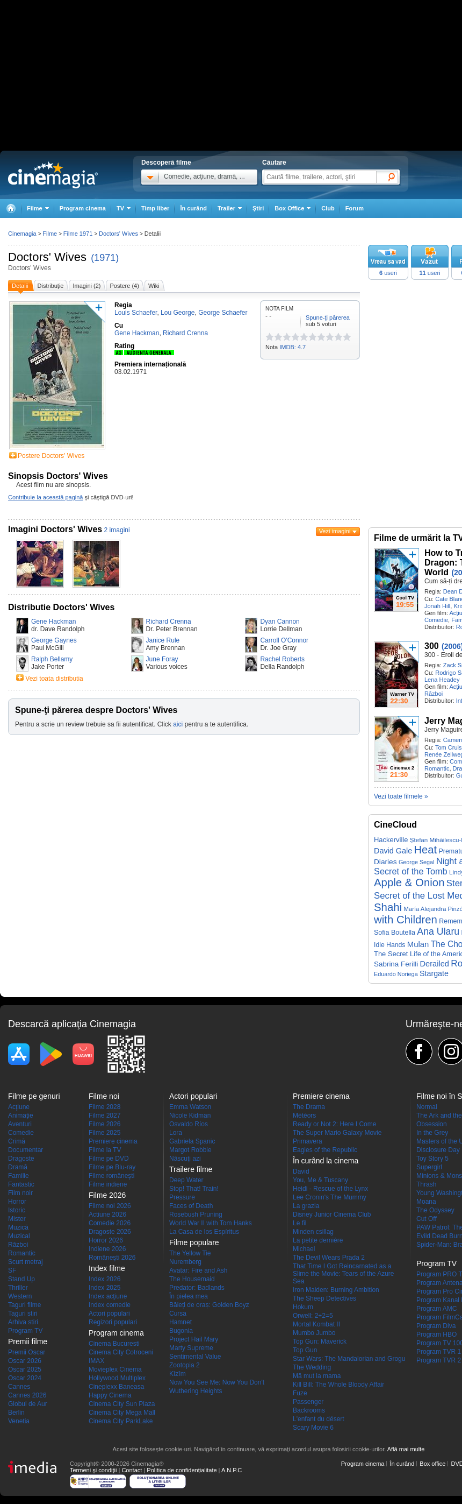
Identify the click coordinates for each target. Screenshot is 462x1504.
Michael (304, 1249)
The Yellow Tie (190, 1253)
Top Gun (305, 1350)
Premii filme (27, 1341)
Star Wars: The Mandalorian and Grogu (349, 1358)
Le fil (299, 1223)
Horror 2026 (106, 1240)
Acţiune (19, 1107)
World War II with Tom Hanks (210, 1223)
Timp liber (155, 208)
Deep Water (186, 1180)
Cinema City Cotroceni (121, 1352)
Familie (18, 1176)
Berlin (16, 1412)
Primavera (307, 1141)
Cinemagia (22, 233)
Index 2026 (104, 1279)
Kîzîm (177, 1374)
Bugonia (181, 1330)
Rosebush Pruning (195, 1214)
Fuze (300, 1393)
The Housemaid (192, 1279)
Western (20, 1296)
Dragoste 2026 (110, 1231)
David (301, 1171)
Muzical (19, 1236)
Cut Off (426, 1219)
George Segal (417, 862)
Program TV (25, 1330)
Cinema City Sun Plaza (122, 1404)
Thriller (18, 1287)
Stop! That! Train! (194, 1188)
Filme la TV (105, 1150)
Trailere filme (190, 1169)
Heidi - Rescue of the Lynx (330, 1188)
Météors (304, 1115)
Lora (175, 1132)
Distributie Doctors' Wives (61, 607)
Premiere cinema (113, 1141)
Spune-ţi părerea (328, 317)
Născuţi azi (185, 1158)
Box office (432, 1463)
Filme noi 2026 (110, 1206)
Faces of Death (191, 1206)
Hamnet (180, 1322)
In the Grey (432, 1132)
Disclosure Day (438, 1150)
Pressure (182, 1197)
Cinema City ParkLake (121, 1421)
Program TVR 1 (438, 1351)
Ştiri (258, 208)
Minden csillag (313, 1231)
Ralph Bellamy (52, 659)
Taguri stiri (23, 1313)
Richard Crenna (168, 621)
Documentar (25, 1150)
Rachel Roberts (282, 659)
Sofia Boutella (394, 932)
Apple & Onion (409, 882)
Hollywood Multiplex (117, 1378)
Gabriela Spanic (192, 1141)
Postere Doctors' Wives (51, 456)
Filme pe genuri (34, 1096)
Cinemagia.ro (53, 174)
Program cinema (83, 208)
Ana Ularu (438, 931)
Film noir (20, 1193)
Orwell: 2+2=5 (313, 1315)
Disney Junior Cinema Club (332, 1214)
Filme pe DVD (109, 1158)
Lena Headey (441, 679)
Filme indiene (108, 1184)
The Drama (309, 1107)
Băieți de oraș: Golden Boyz (209, 1305)
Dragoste (21, 1158)
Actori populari (109, 1313)
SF (12, 1270)
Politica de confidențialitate (181, 1470)
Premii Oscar (26, 1352)
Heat (425, 850)
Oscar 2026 (24, 1361)
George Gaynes (54, 640)
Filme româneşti (111, 1176)
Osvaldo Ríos (188, 1124)
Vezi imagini (335, 531)
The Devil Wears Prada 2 (329, 1257)
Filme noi (104, 1096)
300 (431, 646)
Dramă (17, 1167)
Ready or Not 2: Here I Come (334, 1124)
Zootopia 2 (184, 1365)
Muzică (18, 1227)
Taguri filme (24, 1305)
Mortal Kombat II (316, 1324)
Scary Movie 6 (313, 1427)
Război (433, 693)
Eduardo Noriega (396, 974)
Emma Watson (190, 1107)
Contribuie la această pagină (45, 497)
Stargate (434, 973)
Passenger (308, 1402)
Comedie (436, 620)
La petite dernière (318, 1240)
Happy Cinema (110, 1395)
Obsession (431, 1124)
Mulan (418, 944)
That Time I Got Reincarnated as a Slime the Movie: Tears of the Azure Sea (343, 1273)
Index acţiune (108, 1296)
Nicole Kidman (190, 1115)
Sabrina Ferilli (396, 964)
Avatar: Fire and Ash (198, 1270)
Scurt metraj (25, 1262)
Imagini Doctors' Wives (55, 529)
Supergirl (429, 1167)
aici (178, 724)
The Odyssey (435, 1210)
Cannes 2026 (27, 1395)
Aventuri (20, 1124)
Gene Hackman (53, 621)
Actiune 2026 (107, 1214)
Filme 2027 (104, 1115)
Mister (17, 1219)
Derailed (434, 963)
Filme (49, 233)
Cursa (177, 1313)
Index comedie (110, 1305)
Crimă (16, 1141)
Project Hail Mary (193, 1339)
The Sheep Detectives (324, 1298)
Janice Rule (163, 640)
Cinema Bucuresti (114, 1343)
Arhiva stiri (23, 1322)
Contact (131, 1470)
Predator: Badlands (197, 1287)
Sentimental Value (195, 1356)
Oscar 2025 (24, 1369)
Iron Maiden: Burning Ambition (336, 1290)
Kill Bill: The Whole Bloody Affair (338, 1384)
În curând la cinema (325, 1160)
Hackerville (391, 840)
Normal (426, 1107)
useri (388, 273)
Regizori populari (113, 1322)
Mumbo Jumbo (314, 1333)
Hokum (303, 1307)
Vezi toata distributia (54, 678)
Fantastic (21, 1184)
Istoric (16, 1210)
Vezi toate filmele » (401, 796)
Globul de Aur (27, 1404)
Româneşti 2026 (112, 1257)
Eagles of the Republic (325, 1150)
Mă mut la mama (317, 1376)
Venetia (19, 1421)
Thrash (426, 1184)
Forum (354, 208)
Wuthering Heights (195, 1391)
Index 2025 (104, 1287)
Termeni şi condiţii (93, 1470)
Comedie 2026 (110, 1223)
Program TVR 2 (438, 1360)
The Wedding (312, 1367)
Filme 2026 (104, 1124)
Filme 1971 (77, 233)
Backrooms (309, 1410)
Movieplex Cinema (115, 1369)
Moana (426, 1201)
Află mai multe (406, 1449)
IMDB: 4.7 (292, 347)
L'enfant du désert (318, 1419)
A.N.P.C (231, 1470)
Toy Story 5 (432, 1158)
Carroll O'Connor (284, 640)
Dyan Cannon (279, 621)
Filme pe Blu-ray (112, 1167)
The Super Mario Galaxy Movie (337, 1132)
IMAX (96, 1361)
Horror (17, 1201)
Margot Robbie (190, 1150)
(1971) (105, 257)
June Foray (162, 659)
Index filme (107, 1268)
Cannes (19, 1386)
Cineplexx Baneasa (116, 1386)
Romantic (436, 768)
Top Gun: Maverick (319, 1341)
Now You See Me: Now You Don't (216, 1382)
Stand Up (21, 1279)
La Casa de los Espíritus (204, 1231)
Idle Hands (390, 945)
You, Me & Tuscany (320, 1180)
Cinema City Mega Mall (122, 1412)
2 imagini (117, 530)
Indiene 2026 (107, 1249)
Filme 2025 (104, 1132)
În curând (193, 208)
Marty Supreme (191, 1348)
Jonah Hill (437, 606)
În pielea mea (188, 1296)
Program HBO (436, 1334)
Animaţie (20, 1115)
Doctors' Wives (47, 257)
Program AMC (436, 1308)
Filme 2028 (104, 1107)
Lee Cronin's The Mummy (329, 1197)
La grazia (306, 1206)
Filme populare (194, 1242)
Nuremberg (185, 1262)
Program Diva (436, 1326)
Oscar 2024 (24, 1378)
